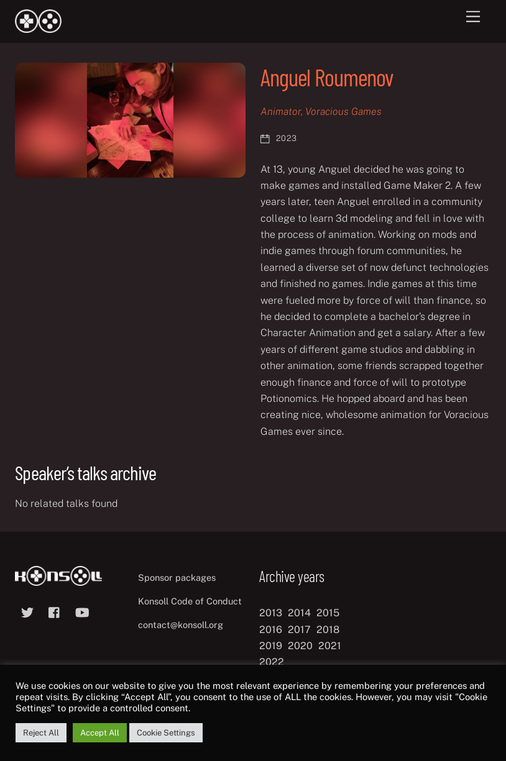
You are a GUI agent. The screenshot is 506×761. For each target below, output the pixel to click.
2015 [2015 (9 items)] (327, 613)
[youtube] (82, 611)
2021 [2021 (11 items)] (329, 646)
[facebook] (54, 611)
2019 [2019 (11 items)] (270, 646)
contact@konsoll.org (180, 624)
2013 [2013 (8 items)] (270, 613)
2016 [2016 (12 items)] (270, 630)
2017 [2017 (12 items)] (299, 630)
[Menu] (473, 17)
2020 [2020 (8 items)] (300, 646)
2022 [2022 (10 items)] (271, 662)
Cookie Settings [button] (166, 732)
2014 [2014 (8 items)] (299, 613)
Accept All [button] (99, 732)
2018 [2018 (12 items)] (327, 630)
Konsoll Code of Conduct (190, 601)
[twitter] (27, 611)
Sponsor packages (177, 577)
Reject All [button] (41, 732)
